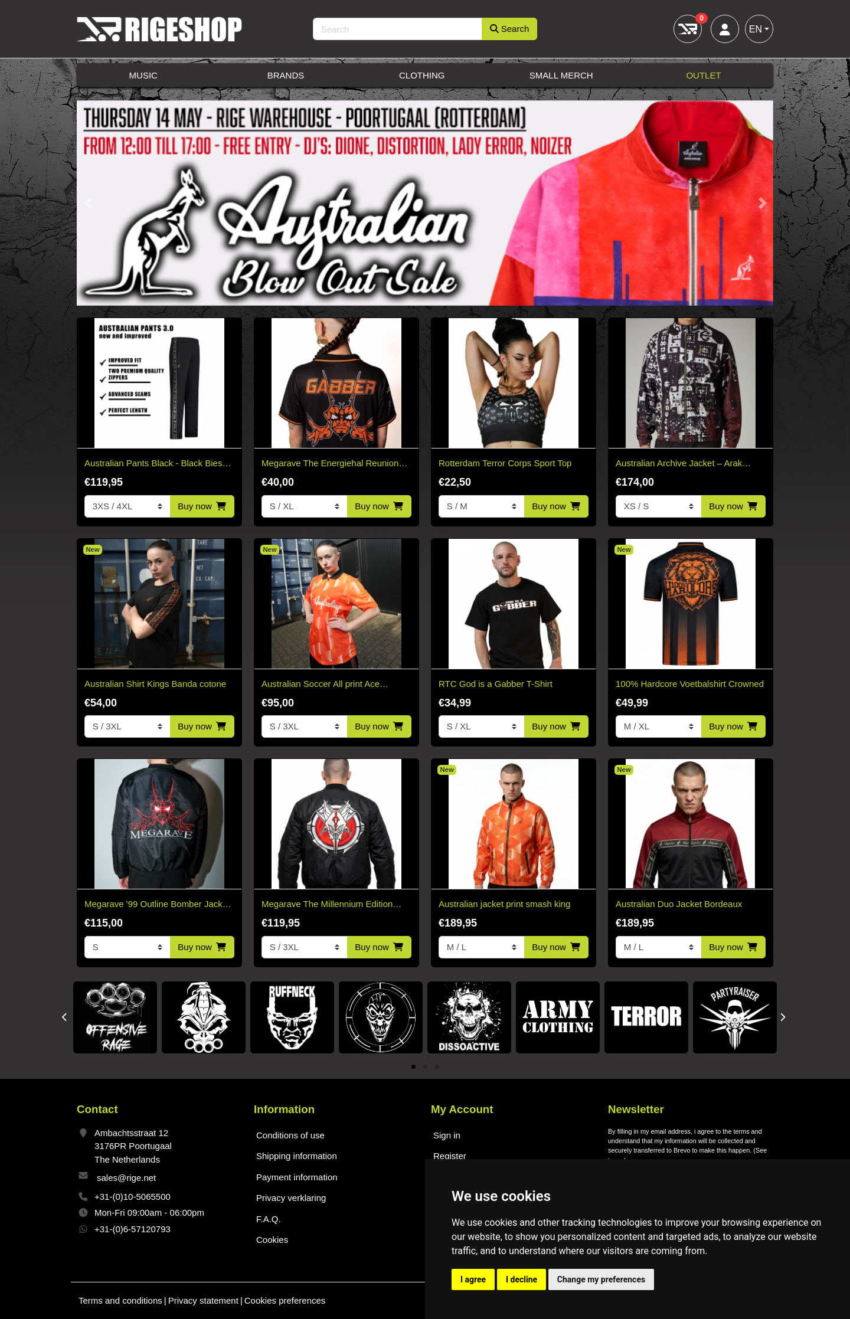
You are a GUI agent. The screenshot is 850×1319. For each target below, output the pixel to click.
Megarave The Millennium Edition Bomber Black (327, 905)
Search (509, 29)
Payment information (297, 1177)
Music (143, 75)
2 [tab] (425, 1067)
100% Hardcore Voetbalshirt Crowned (690, 684)
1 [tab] (413, 1067)
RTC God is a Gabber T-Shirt (495, 684)
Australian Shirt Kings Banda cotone (155, 684)
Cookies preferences (285, 1300)
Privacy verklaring (291, 1198)
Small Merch (561, 75)
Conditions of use (290, 1135)
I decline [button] (521, 1279)
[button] (87, 203)
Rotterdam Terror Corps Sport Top (505, 463)
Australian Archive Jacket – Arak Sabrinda (679, 464)
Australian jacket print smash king (504, 904)
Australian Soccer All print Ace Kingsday (320, 685)
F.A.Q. (268, 1219)
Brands (286, 75)
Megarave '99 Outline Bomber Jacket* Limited (158, 905)
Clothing (422, 75)
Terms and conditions (120, 1300)
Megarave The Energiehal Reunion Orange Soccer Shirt (329, 464)
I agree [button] (473, 1279)
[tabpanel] (115, 1017)
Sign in (446, 1135)
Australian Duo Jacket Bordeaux (679, 904)
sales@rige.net (126, 1178)
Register (449, 1156)
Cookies (272, 1240)
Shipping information (296, 1156)
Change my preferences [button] (601, 1279)
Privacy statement (203, 1300)
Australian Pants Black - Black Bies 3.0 (153, 464)
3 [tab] (437, 1067)
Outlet (703, 75)
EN (755, 29)
